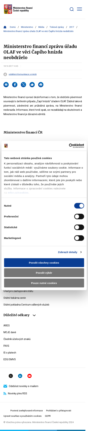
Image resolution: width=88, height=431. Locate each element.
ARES (6, 325)
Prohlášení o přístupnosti (58, 410)
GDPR (48, 416)
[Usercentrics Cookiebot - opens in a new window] (69, 146)
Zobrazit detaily (67, 252)
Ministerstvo (27, 27)
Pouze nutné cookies (44, 282)
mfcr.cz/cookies (18, 192)
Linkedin (20, 376)
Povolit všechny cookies (44, 262)
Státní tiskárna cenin (14, 297)
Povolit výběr (44, 272)
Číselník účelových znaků (17, 339)
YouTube (29, 376)
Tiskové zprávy (57, 27)
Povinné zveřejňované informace (26, 410)
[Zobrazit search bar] (71, 9)
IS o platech (9, 352)
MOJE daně (9, 332)
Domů (13, 27)
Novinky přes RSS (15, 393)
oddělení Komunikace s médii (23, 74)
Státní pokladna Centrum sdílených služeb (26, 304)
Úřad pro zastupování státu (18, 291)
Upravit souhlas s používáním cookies (22, 416)
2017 (71, 27)
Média (41, 27)
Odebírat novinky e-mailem (20, 386)
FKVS (6, 345)
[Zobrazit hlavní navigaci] (79, 9)
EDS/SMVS (9, 359)
